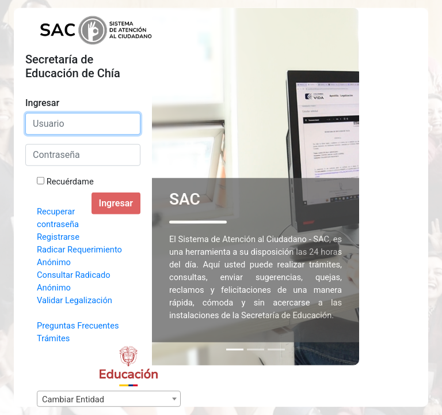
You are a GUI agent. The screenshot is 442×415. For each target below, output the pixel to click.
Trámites (53, 338)
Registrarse (58, 237)
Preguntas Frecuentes (78, 325)
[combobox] (109, 399)
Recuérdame (70, 181)
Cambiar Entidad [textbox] (73, 399)
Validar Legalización (74, 300)
